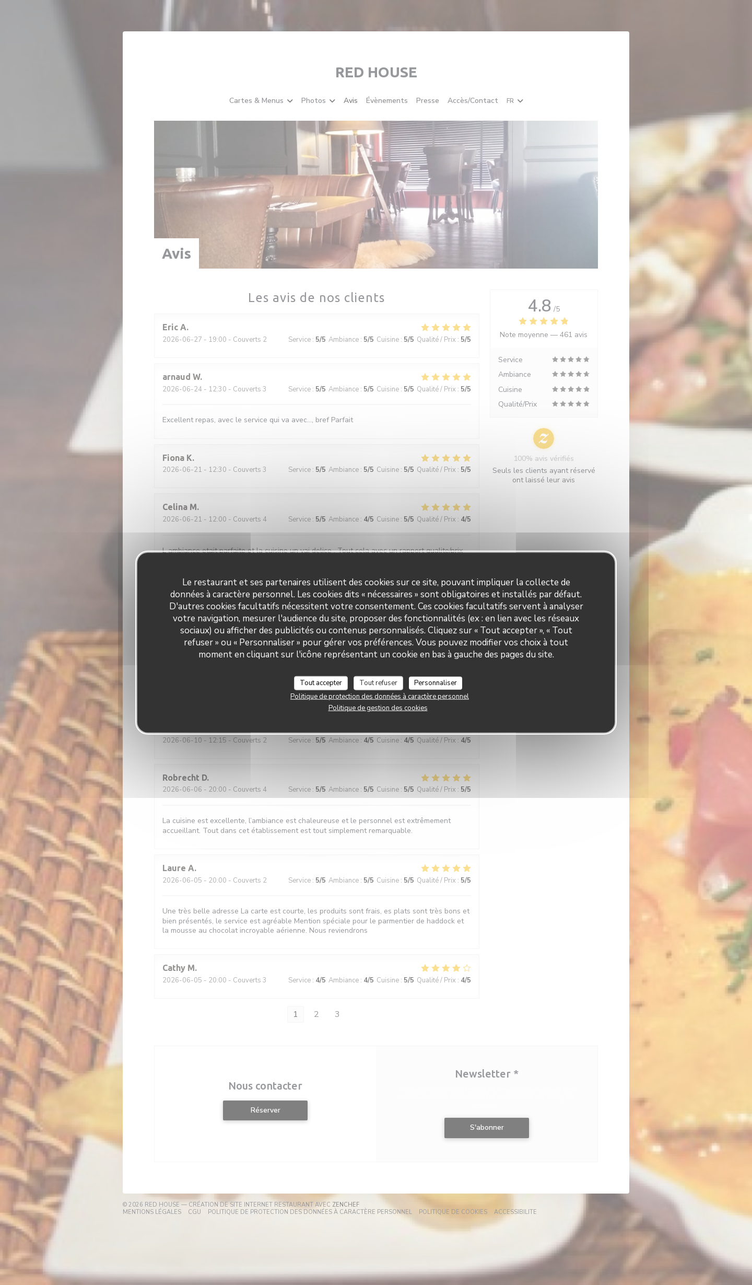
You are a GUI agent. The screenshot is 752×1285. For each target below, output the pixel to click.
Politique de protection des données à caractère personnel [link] (379, 696)
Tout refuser (378, 682)
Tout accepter (321, 682)
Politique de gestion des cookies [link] (378, 708)
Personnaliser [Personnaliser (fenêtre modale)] (435, 682)
